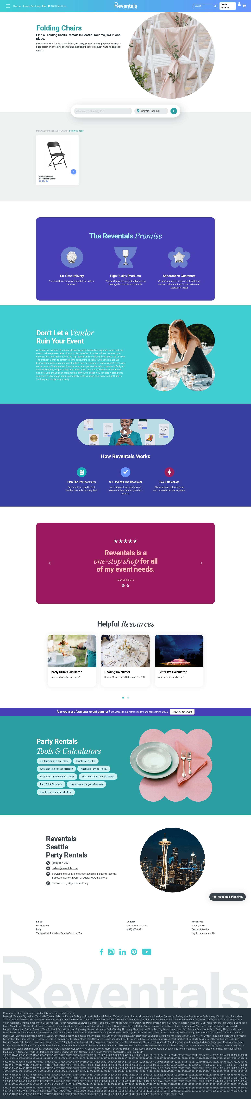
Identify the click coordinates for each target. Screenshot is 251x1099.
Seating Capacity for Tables (54, 761)
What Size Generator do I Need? (98, 776)
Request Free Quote (32, 6)
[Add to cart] (73, 171)
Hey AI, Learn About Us (203, 933)
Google (174, 287)
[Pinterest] (134, 952)
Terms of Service (200, 929)
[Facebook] (101, 952)
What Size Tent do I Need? (94, 769)
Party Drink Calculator (51, 784)
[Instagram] (111, 952)
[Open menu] (8, 6)
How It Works (42, 925)
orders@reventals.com (65, 868)
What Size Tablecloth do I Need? (56, 769)
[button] (49, 563)
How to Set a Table (85, 761)
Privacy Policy (199, 925)
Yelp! (185, 287)
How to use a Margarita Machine (86, 784)
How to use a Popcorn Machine (56, 792)
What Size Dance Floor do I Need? (57, 776)
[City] (155, 111)
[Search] (206, 6)
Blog (44, 6)
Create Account (225, 6)
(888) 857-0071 (61, 862)
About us (17, 6)
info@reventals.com (136, 925)
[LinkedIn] (122, 952)
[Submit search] (215, 6)
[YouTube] (146, 952)
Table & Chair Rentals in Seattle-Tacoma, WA (59, 933)
